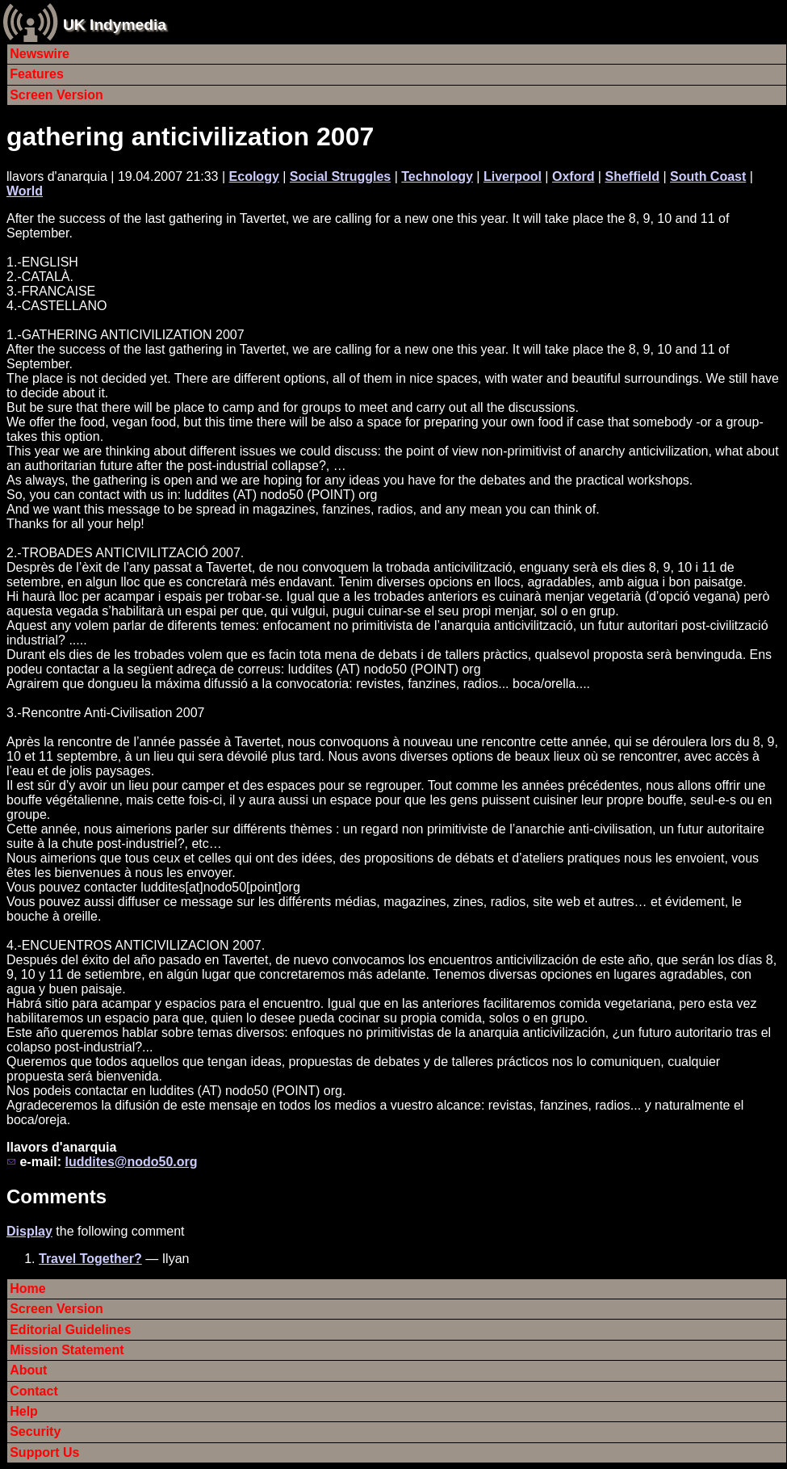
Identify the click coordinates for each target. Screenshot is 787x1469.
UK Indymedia (114, 24)
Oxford (573, 176)
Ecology (254, 176)
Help (24, 1411)
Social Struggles (340, 176)
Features (37, 74)
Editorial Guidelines (70, 1330)
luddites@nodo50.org (131, 1162)
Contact (34, 1391)
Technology (437, 176)
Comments (56, 1196)
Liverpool (513, 176)
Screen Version (56, 95)
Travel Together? (90, 1258)
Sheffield (632, 176)
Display (29, 1231)
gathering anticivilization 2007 (190, 136)
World (24, 191)
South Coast (708, 176)
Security (35, 1431)
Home (27, 1288)
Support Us (44, 1452)
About (28, 1370)
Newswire (39, 54)
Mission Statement (66, 1350)
